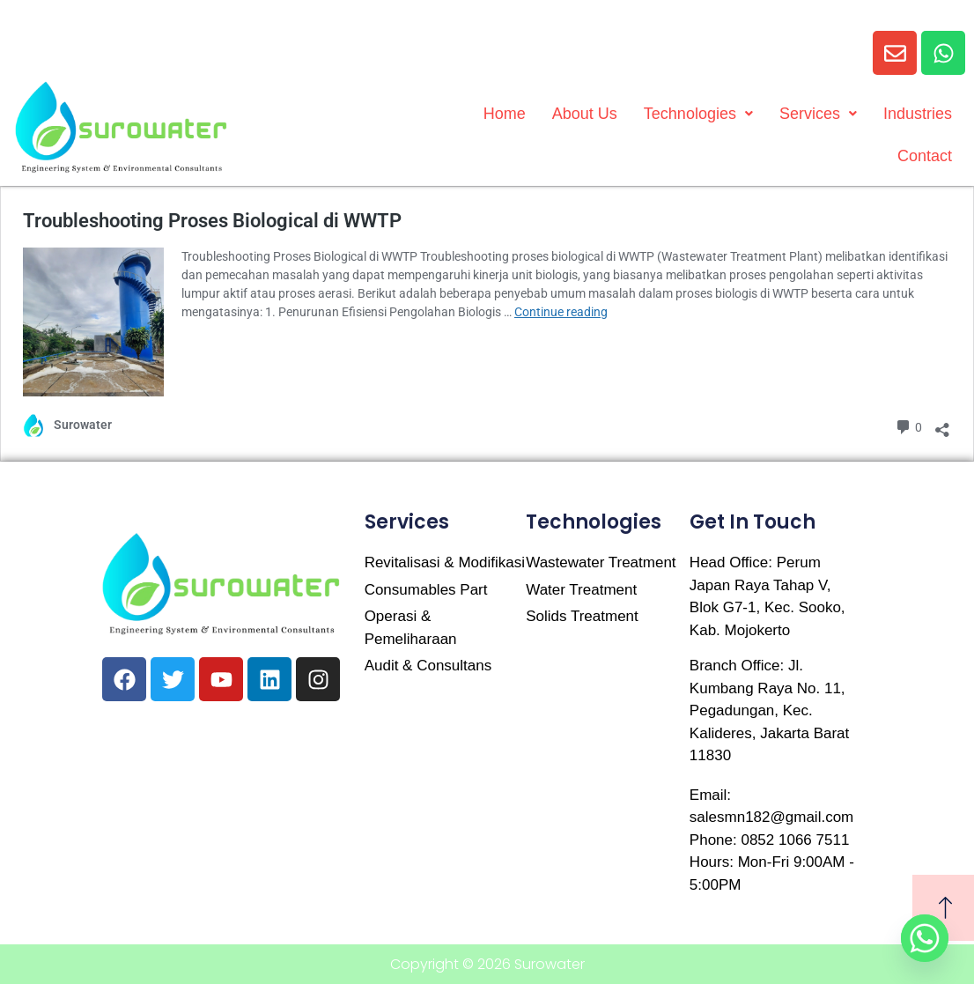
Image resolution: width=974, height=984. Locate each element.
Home (504, 113)
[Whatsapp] (924, 938)
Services (818, 113)
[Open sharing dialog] (942, 425)
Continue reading (561, 312)
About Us (584, 113)
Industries (917, 113)
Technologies (698, 113)
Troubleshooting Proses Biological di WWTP (212, 221)
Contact (924, 156)
